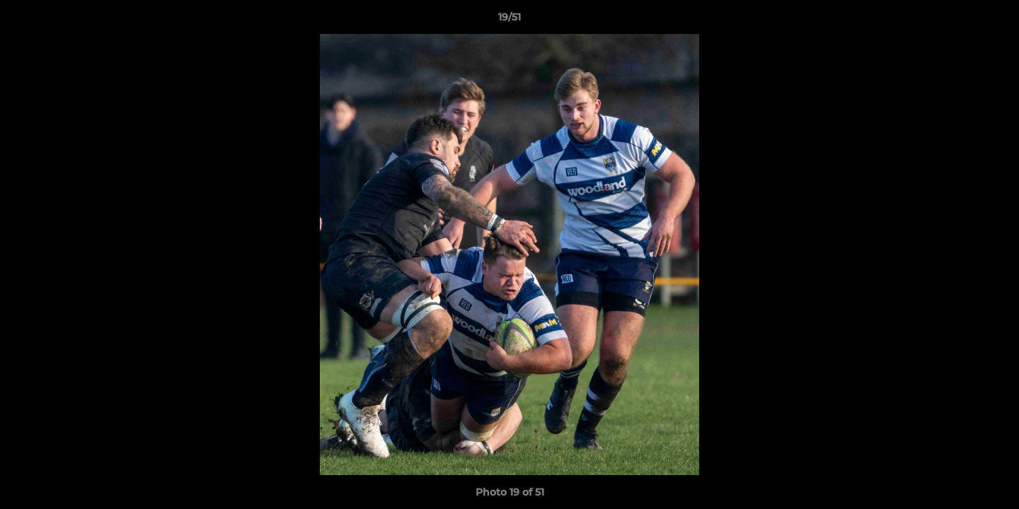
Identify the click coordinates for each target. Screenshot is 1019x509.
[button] (993, 20)
